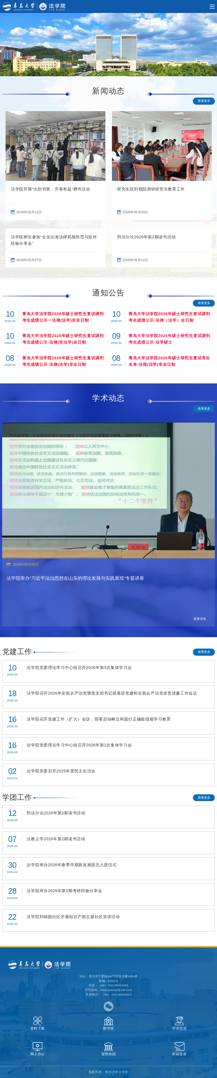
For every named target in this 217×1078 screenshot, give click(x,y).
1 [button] (196, 60)
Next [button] (212, 165)
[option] (108, 44)
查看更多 (204, 100)
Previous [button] (5, 165)
